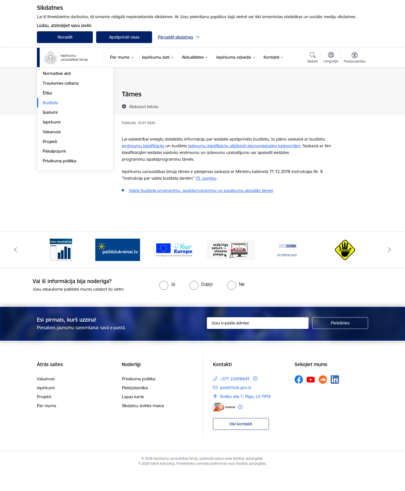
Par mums (46, 424)
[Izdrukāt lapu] (354, 92)
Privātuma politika (59, 220)
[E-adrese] (224, 426)
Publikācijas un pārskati (65, 123)
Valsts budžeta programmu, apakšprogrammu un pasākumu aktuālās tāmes (201, 190)
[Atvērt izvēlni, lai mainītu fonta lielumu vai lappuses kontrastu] (354, 58)
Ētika (47, 152)
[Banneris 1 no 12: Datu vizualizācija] (61, 268)
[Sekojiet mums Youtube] (311, 398)
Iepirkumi (51, 181)
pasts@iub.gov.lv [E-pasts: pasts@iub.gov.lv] (235, 406)
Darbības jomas (57, 114)
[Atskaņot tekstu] (144, 106)
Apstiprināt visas (124, 37)
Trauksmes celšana (61, 143)
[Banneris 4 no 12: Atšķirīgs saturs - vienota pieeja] (231, 268)
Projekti (50, 201)
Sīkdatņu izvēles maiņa (143, 424)
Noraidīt (65, 37)
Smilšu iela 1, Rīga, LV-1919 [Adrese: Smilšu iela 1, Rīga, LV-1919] (245, 415)
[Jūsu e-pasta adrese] (258, 342)
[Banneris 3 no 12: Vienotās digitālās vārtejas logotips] (174, 268)
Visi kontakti (240, 442)
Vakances (52, 191)
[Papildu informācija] (255, 397)
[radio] (167, 303)
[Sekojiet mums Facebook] (299, 398)
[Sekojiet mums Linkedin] (335, 398)
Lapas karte (133, 415)
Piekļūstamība (135, 406)
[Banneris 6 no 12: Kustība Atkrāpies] (344, 268)
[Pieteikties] (340, 342)
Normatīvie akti (57, 133)
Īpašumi (50, 172)
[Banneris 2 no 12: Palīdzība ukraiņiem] (117, 268)
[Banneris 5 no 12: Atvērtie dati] (287, 268)
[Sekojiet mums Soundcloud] (323, 398)
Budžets (50, 162)
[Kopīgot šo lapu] (354, 106)
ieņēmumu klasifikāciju (143, 145)
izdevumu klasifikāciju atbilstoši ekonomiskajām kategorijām (244, 145)
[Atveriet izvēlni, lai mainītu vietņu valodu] (331, 58)
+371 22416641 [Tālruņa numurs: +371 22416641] (235, 397)
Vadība (49, 94)
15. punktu (205, 178)
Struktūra (52, 104)
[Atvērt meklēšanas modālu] (313, 58)
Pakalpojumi (54, 211)
